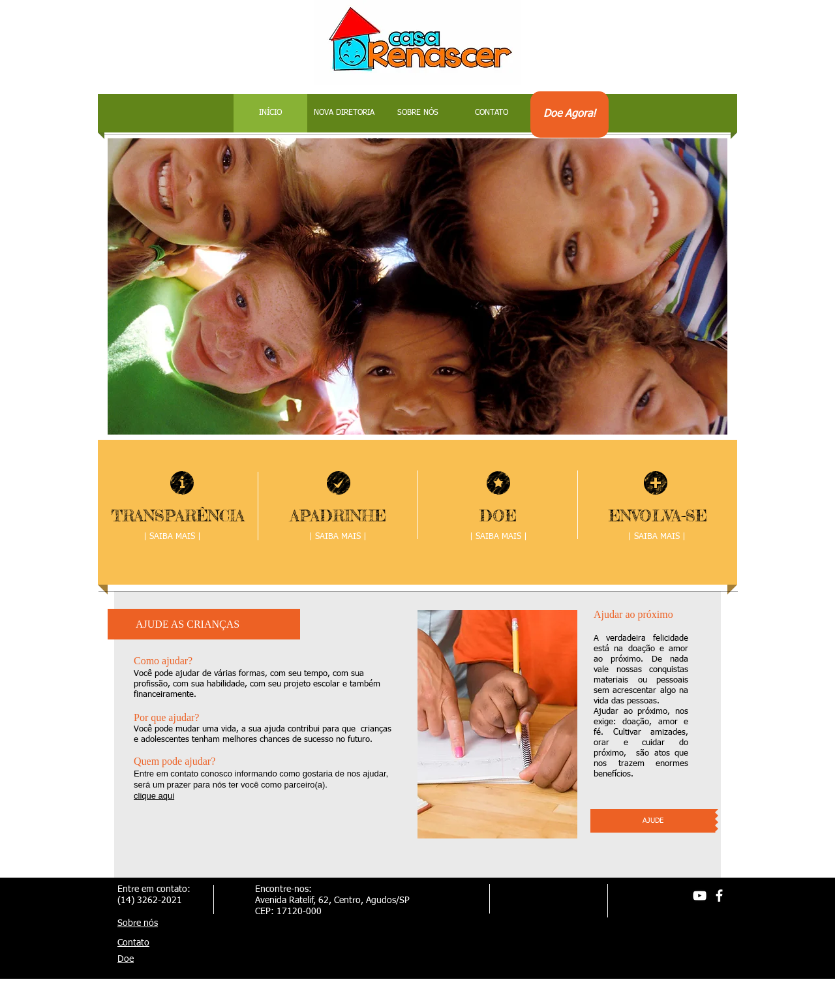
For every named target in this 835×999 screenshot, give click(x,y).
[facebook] (719, 895)
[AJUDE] (652, 821)
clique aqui (154, 796)
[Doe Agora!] (569, 114)
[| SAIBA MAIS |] (657, 537)
